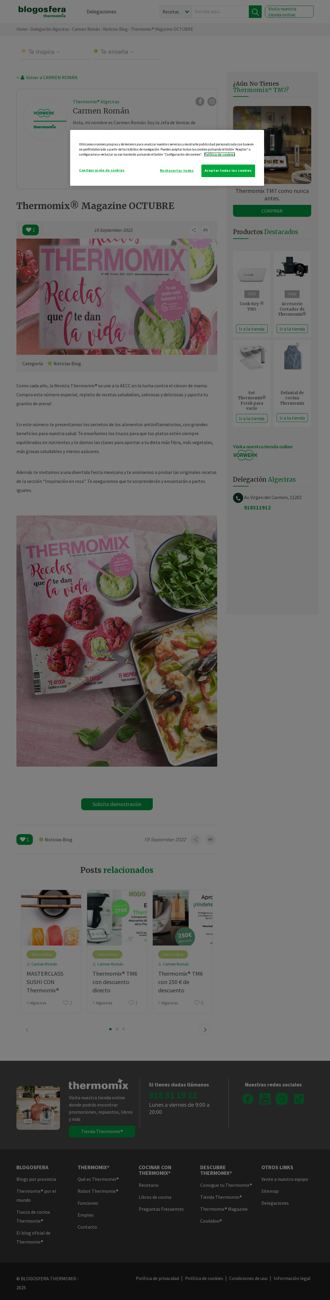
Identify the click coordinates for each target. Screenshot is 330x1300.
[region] (167, 158)
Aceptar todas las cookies (228, 170)
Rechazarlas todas (177, 170)
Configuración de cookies (102, 170)
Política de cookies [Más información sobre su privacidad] (219, 154)
